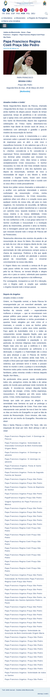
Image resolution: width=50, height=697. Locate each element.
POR (23, 13)
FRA (18, 13)
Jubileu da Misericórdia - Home (14, 32)
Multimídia (25, 91)
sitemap (40, 693)
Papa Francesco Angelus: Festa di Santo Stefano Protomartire (23, 467)
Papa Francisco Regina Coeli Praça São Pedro (23, 529)
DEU (33, 13)
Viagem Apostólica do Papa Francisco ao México (23, 503)
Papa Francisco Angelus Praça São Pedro (23, 479)
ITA (3, 13)
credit (46, 693)
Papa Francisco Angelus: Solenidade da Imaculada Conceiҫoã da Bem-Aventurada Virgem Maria (23, 445)
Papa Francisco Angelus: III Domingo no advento (23, 453)
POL (28, 13)
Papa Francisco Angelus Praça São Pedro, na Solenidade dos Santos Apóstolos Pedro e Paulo (25, 600)
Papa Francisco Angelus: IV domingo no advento (23, 460)
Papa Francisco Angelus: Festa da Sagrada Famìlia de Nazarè (24, 473)
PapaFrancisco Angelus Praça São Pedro (23, 498)
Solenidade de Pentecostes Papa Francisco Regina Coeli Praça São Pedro (24, 580)
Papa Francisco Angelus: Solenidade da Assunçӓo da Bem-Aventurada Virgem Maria (24, 632)
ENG (8, 13)
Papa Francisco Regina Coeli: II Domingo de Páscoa (25, 437)
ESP (13, 13)
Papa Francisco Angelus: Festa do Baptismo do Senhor (24, 488)
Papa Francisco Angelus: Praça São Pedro (24, 637)
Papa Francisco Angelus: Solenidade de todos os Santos (25, 674)
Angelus (15, 34)
